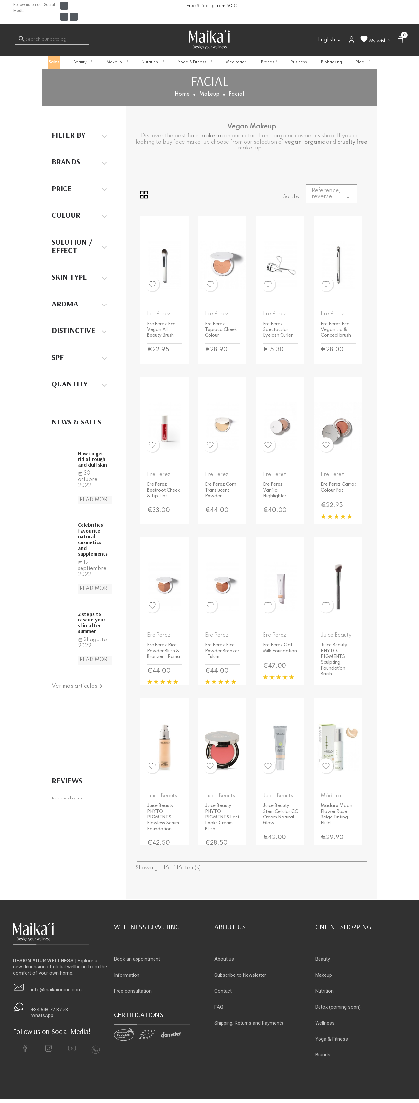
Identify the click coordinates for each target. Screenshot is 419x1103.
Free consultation (133, 991)
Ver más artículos (78, 686)
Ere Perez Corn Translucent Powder (220, 490)
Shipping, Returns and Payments (248, 1023)
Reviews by (68, 798)
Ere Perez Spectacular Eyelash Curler (278, 330)
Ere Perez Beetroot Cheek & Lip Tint (163, 490)
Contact (223, 991)
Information (126, 975)
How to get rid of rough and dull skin (92, 459)
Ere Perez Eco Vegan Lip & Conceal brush (336, 330)
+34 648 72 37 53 (49, 1010)
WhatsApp (42, 1015)
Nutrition (324, 991)
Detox (321, 1007)
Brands (322, 1055)
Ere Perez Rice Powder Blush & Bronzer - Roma (163, 651)
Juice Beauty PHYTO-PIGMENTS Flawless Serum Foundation (163, 817)
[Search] (52, 40)
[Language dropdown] (330, 40)
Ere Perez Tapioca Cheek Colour (221, 330)
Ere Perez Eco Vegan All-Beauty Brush (161, 330)
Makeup (323, 975)
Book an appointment (137, 959)
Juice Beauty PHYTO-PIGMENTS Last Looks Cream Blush (222, 817)
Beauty (322, 959)
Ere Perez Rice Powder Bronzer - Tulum (222, 651)
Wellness (325, 1023)
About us (224, 959)
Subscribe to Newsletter (240, 975)
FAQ (218, 1007)
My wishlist (376, 41)
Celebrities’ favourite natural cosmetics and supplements (93, 539)
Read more (95, 499)
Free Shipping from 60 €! (212, 6)
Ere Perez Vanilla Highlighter (274, 490)
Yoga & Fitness (331, 1039)
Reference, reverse (332, 195)
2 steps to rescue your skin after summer (91, 623)
